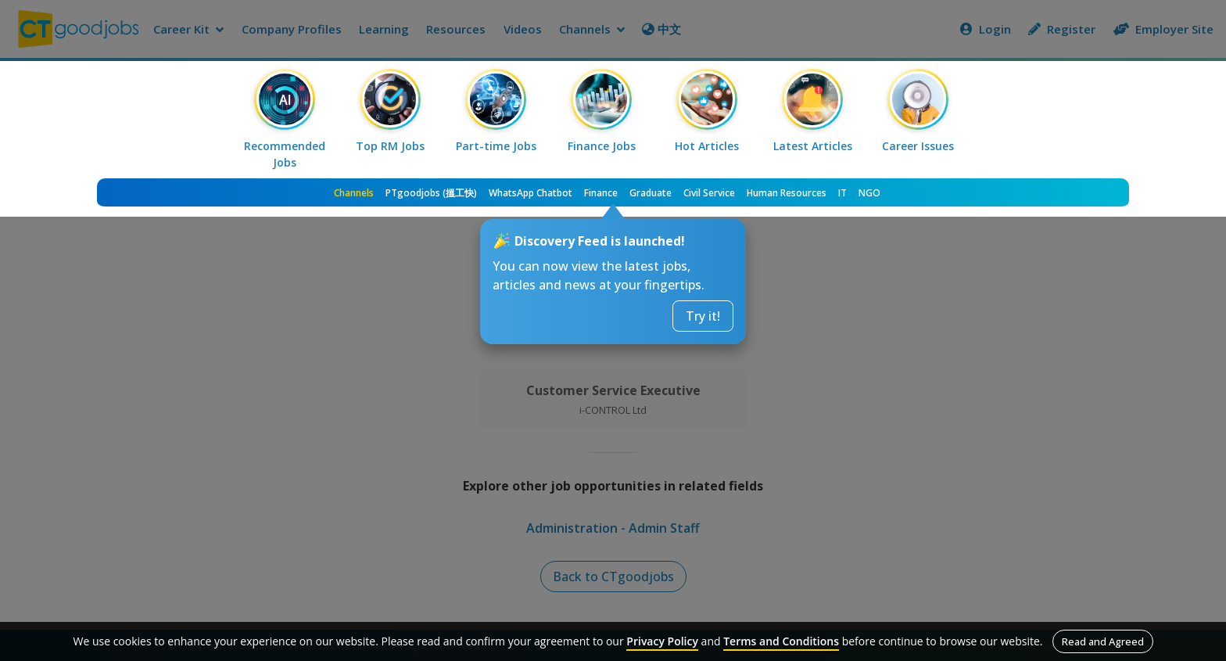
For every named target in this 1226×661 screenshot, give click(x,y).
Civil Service (709, 192)
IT (842, 192)
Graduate (650, 192)
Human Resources (786, 192)
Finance (601, 192)
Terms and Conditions (781, 641)
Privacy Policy (662, 641)
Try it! (703, 316)
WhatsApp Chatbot (530, 192)
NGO (869, 192)
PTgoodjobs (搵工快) (431, 192)
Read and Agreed (1103, 641)
